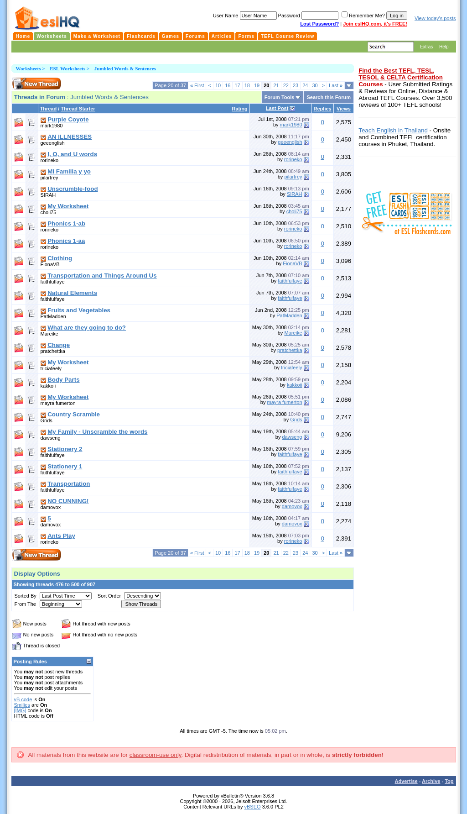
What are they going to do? (86, 327)
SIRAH (48, 195)
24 (305, 85)
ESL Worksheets (67, 68)
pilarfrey (49, 177)
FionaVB (50, 264)
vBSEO (252, 806)
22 (286, 85)
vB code (23, 699)
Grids (46, 420)
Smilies (22, 705)
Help (444, 46)
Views (344, 108)
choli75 (49, 212)
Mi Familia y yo (69, 171)
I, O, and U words (72, 154)
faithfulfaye (53, 281)
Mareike (49, 333)
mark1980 (52, 125)
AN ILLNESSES (69, 136)
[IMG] (20, 710)
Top (449, 781)
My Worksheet (67, 206)
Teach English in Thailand (393, 130)
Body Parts (63, 379)
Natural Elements (72, 292)
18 (247, 85)
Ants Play (61, 535)
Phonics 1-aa (66, 240)
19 (256, 85)
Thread (48, 108)
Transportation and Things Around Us (101, 275)
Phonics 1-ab (66, 223)
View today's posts (435, 18)
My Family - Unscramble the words (97, 431)
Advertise (406, 781)
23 (295, 85)
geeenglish (53, 143)
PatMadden (53, 316)
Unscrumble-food (72, 188)
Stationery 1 (64, 466)
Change (58, 344)
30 (314, 85)
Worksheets (28, 68)
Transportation (68, 483)
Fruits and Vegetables (78, 310)
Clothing (59, 258)
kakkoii (48, 386)
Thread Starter (78, 108)
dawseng (51, 438)
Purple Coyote (67, 119)
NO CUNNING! (67, 501)
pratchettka (53, 351)
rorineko (50, 160)
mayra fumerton (58, 403)
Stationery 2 (64, 449)
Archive (431, 781)
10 (218, 85)
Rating (240, 108)
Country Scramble (73, 414)
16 (227, 85)
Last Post (277, 108)
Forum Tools (280, 97)
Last (335, 85)
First (197, 85)
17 (237, 85)
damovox (51, 507)
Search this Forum (328, 97)
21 (276, 85)
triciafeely (51, 368)
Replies (323, 108)
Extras (426, 46)
